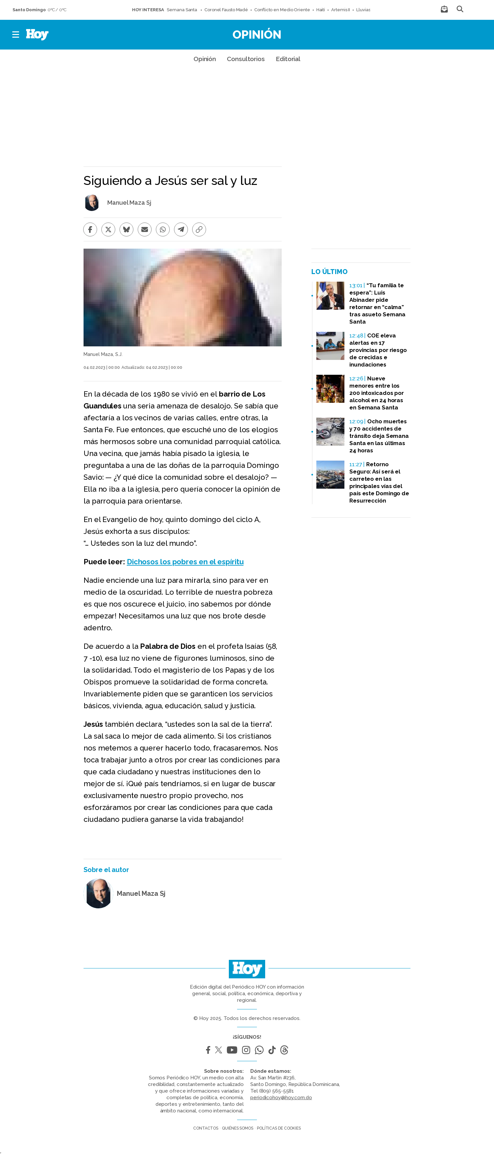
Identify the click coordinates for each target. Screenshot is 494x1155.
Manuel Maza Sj (129, 202)
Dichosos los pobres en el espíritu (185, 561)
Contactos (205, 1128)
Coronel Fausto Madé (226, 9)
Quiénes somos (237, 1128)
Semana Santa (182, 9)
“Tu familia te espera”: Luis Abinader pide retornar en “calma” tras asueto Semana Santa (377, 303)
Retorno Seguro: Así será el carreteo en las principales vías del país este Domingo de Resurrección (379, 482)
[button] (16, 35)
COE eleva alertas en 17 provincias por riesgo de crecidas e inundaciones (378, 350)
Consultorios (246, 58)
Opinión (256, 34)
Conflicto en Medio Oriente (282, 9)
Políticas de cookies (279, 1128)
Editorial (288, 58)
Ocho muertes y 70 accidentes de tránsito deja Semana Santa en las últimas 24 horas (379, 436)
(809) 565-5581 (276, 1091)
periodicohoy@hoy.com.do (281, 1098)
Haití (320, 9)
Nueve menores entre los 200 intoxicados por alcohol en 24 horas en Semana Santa (376, 393)
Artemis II (340, 9)
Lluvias (363, 9)
